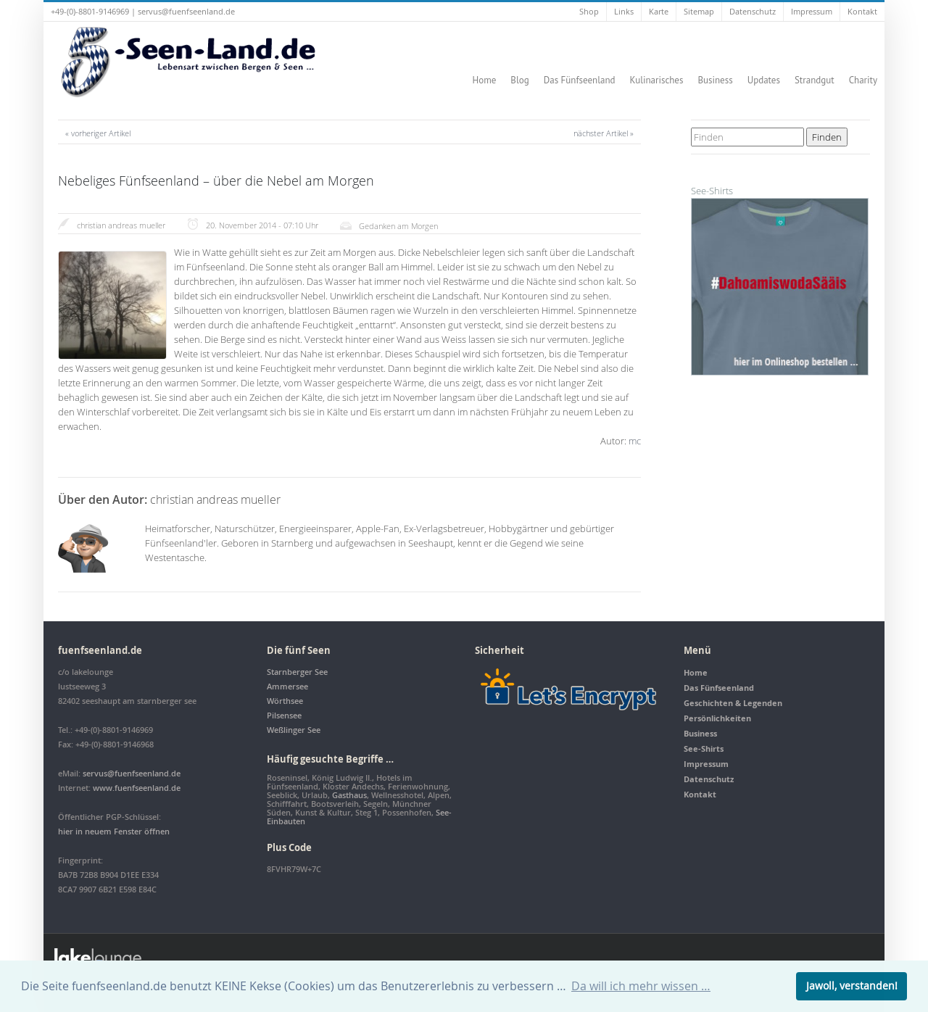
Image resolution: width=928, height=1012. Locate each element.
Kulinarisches (657, 80)
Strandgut (814, 80)
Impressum (811, 11)
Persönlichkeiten (717, 718)
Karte (658, 11)
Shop (589, 11)
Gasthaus (349, 794)
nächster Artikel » (603, 133)
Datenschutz (752, 11)
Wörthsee (285, 700)
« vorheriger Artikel (97, 133)
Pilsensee (284, 715)
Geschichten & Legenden (733, 702)
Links (624, 11)
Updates (763, 80)
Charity (863, 80)
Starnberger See (297, 671)
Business (714, 80)
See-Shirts (704, 748)
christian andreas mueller (121, 225)
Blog (519, 80)
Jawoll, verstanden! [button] (852, 985)
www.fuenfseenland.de (137, 787)
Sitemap (699, 11)
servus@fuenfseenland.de (186, 11)
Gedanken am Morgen (398, 225)
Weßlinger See (293, 729)
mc (635, 440)
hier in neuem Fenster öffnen (114, 831)
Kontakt (862, 11)
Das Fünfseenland (580, 80)
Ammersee (287, 686)
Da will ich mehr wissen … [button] (640, 986)
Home (484, 80)
